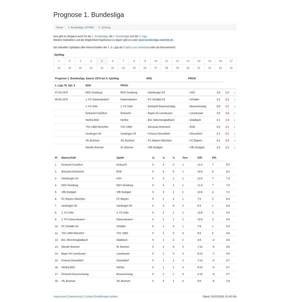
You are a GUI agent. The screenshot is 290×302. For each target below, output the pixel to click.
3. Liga (143, 36)
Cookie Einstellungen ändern (101, 296)
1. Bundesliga (100, 36)
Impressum (59, 296)
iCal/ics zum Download (136, 47)
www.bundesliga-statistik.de (155, 39)
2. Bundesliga (121, 36)
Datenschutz (75, 296)
